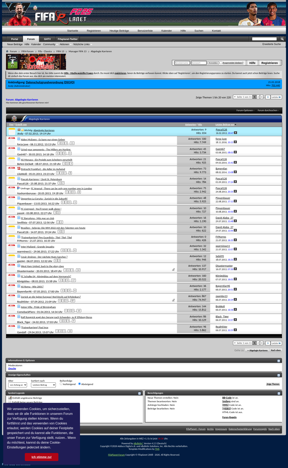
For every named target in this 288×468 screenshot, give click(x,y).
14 (78, 270)
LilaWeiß (22, 174)
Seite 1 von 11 (244, 96)
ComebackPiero (26, 312)
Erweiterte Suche (272, 44)
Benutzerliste (145, 30)
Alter (10, 380)
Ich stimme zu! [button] (42, 457)
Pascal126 (22, 183)
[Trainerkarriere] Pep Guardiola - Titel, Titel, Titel (46, 237)
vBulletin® (138, 443)
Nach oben (276, 350)
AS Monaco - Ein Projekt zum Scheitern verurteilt (46, 159)
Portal (14, 39)
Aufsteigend (68, 384)
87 (73, 300)
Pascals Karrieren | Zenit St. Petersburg (41, 179)
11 (72, 143)
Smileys (226, 401)
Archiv (210, 428)
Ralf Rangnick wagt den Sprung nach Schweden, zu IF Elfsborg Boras (56, 317)
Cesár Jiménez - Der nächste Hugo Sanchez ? (44, 256)
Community (49, 44)
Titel (11, 124)
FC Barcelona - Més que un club (37, 218)
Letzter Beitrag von (226, 124)
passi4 (20, 213)
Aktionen (64, 44)
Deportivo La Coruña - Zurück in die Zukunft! (44, 198)
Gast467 (22, 154)
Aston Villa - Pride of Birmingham (38, 306)
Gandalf (21, 332)
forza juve (22, 144)
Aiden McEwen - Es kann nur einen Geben (43, 139)
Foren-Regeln (229, 417)
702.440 (275, 85)
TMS (157, 449)
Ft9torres (22, 240)
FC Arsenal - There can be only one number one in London (61, 188)
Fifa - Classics (45, 51)
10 (70, 331)
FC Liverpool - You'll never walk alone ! (41, 208)
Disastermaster (25, 271)
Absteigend (85, 384)
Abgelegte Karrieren (43, 130)
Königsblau (23, 281)
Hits (200, 124)
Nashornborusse (26, 193)
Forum (31, 39)
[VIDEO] (226, 408)
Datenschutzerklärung (240, 428)
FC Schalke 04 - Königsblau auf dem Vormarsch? (46, 276)
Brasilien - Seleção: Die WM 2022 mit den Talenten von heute (53, 227)
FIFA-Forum (27, 51)
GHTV (47, 39)
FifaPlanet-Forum (116, 454)
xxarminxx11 (24, 251)
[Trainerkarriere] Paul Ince (34, 327)
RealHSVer (23, 301)
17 (73, 280)
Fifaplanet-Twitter (68, 39)
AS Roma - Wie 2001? (32, 286)
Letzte (276, 97)
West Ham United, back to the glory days (42, 266)
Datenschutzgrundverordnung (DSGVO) (50, 82)
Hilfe (252, 63)
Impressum (221, 428)
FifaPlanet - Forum (196, 428)
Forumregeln (260, 428)
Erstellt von (21, 124)
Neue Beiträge (15, 44)
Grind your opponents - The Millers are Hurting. (46, 149)
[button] (52, 447)
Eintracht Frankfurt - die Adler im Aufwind (43, 169)
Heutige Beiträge (119, 30)
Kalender (166, 30)
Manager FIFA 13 (77, 51)
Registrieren (269, 63)
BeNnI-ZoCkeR (25, 164)
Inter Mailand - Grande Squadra (37, 246)
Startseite (72, 30)
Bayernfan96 (24, 291)
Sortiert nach (38, 380)
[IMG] (225, 404)
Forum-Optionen (245, 110)
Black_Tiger (23, 322)
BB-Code (227, 397)
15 (79, 310)
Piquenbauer (24, 203)
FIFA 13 (60, 51)
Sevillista (22, 222)
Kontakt (216, 30)
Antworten (190, 124)
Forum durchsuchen (267, 110)
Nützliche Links (81, 44)
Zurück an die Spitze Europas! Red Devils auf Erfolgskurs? (51, 296)
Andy (10, 85)
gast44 (21, 261)
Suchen (199, 30)
